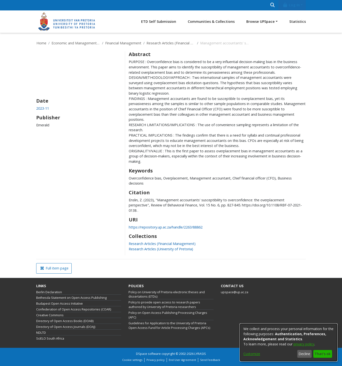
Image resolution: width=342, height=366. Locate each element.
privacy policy (303, 344)
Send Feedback (210, 360)
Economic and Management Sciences (75, 43)
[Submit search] (272, 5)
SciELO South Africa (50, 338)
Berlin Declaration (49, 292)
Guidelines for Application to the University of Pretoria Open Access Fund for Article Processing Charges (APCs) (169, 325)
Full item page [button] (54, 268)
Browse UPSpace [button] (260, 21)
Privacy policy (155, 360)
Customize (251, 353)
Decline (304, 353)
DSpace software (148, 354)
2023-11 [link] (42, 108)
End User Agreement (182, 360)
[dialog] (288, 342)
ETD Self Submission (158, 21)
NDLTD (41, 333)
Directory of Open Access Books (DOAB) (65, 321)
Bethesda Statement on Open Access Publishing (71, 298)
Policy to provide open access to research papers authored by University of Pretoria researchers (164, 304)
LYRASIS (200, 354)
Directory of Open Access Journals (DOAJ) (65, 327)
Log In (291, 5)
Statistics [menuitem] (297, 21)
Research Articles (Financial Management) (170, 43)
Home (41, 43)
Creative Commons (50, 315)
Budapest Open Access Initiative (59, 303)
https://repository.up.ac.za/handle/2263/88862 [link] (166, 227)
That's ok (323, 353)
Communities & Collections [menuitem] (211, 21)
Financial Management (123, 43)
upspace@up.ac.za (234, 292)
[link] (162, 243)
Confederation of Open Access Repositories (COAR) (73, 309)
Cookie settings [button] (132, 360)
